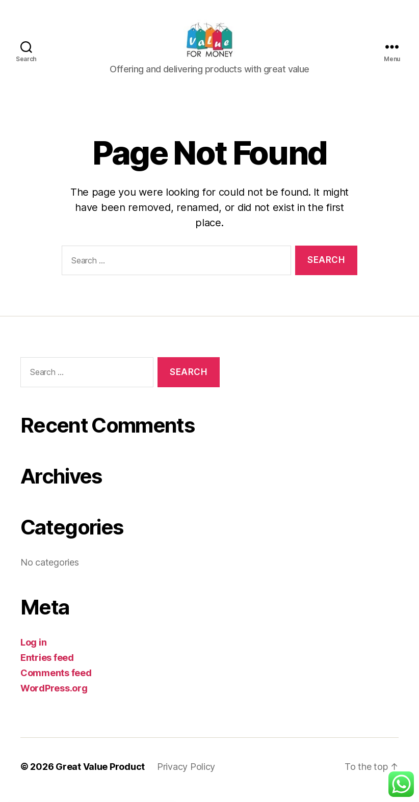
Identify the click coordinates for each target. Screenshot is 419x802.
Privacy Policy (186, 773)
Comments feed (56, 679)
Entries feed (47, 664)
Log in (33, 649)
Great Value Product (100, 773)
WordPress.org (54, 694)
